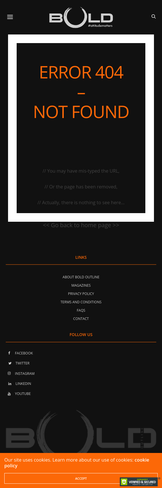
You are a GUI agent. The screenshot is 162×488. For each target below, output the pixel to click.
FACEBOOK (19, 353)
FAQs (81, 310)
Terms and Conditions (81, 302)
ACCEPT (81, 478)
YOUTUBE (18, 393)
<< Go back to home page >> (81, 225)
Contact (81, 318)
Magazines (80, 285)
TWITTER (18, 363)
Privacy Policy (81, 293)
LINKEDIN (18, 383)
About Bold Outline (81, 277)
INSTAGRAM (20, 373)
